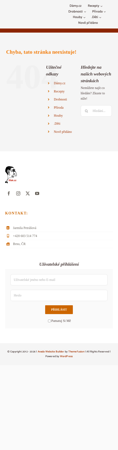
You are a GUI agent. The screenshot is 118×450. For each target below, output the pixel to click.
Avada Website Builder (51, 352)
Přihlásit (59, 309)
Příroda (58, 107)
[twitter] (27, 193)
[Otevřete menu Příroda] (105, 12)
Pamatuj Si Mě (59, 320)
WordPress (66, 356)
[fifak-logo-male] (11, 167)
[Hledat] (86, 111)
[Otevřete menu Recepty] (101, 6)
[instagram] (18, 193)
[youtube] (37, 193)
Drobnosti (60, 99)
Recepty (59, 91)
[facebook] (9, 193)
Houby (58, 115)
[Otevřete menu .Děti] (100, 17)
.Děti (57, 123)
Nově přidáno (63, 131)
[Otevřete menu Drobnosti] (85, 12)
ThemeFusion (76, 352)
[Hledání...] (96, 111)
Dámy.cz (59, 83)
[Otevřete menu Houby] (84, 17)
